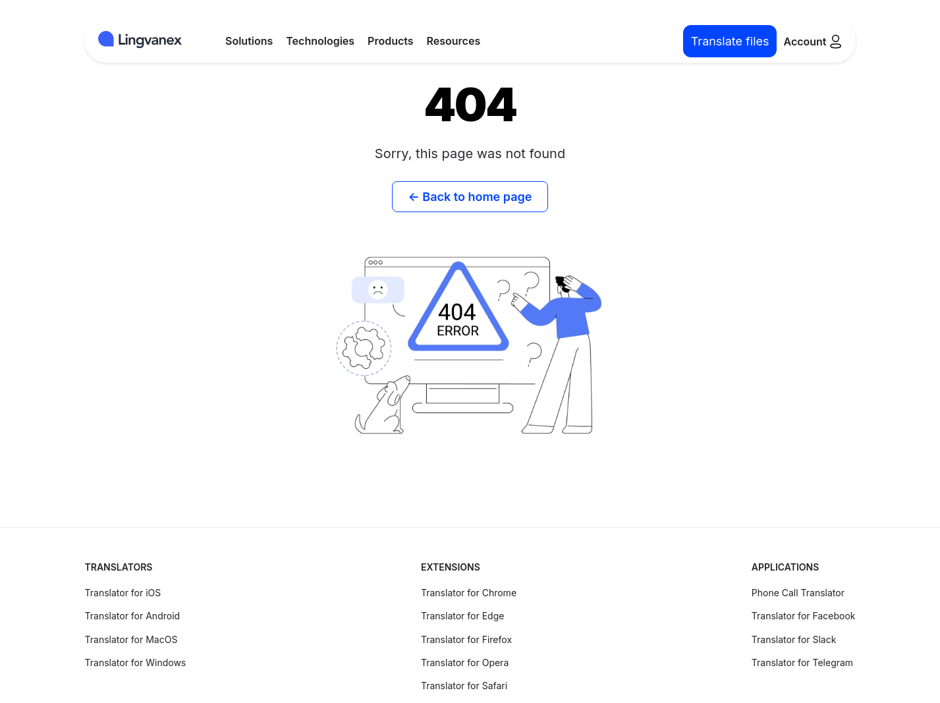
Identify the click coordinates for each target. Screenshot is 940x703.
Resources (454, 40)
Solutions (249, 40)
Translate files (730, 41)
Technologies (320, 40)
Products (390, 40)
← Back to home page (470, 197)
